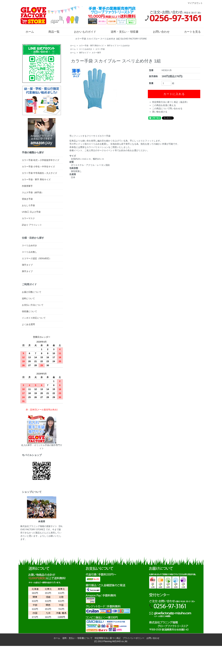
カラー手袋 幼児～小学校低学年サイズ (40, 160)
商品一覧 (52, 31)
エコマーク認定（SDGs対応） (36, 258)
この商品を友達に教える (164, 105)
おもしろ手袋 (28, 205)
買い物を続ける (159, 111)
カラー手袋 (100, 49)
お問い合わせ (159, 31)
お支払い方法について (32, 305)
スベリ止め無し (29, 252)
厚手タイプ (27, 271)
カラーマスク (28, 218)
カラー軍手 (96, 53)
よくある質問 (28, 324)
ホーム (27, 31)
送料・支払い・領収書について (77, 638)
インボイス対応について (34, 318)
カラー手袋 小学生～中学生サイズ (38, 166)
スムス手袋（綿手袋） (32, 192)
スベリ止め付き (85, 49)
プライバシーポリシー (133, 638)
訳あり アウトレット (32, 225)
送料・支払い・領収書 (122, 31)
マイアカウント (193, 3)
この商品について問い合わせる (167, 108)
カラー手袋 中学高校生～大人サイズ (39, 173)
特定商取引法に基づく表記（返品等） (170, 102)
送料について (28, 298)
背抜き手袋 (27, 199)
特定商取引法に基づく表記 (108, 638)
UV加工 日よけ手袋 (31, 212)
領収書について (29, 311)
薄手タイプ (83, 53)
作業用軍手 (27, 186)
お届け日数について (31, 292)
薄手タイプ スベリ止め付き (118, 46)
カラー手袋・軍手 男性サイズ (91, 46)
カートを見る (190, 31)
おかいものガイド (83, 31)
